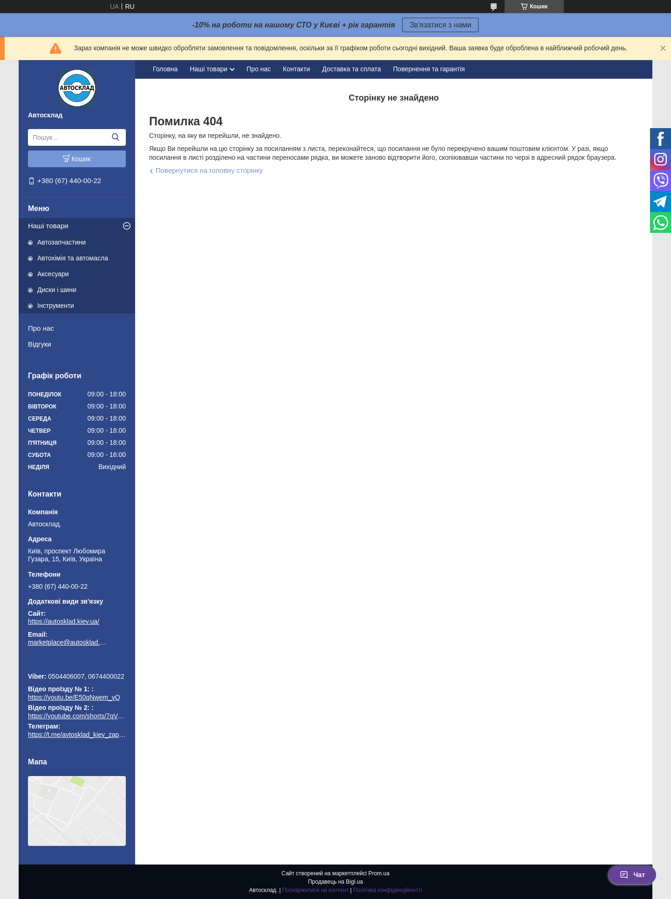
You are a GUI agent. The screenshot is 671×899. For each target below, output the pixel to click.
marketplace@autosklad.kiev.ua (67, 642)
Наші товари (48, 226)
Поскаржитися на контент (315, 890)
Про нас (41, 328)
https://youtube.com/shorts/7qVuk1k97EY (87, 716)
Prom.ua (379, 873)
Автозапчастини (61, 242)
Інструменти (55, 305)
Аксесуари (53, 274)
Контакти (296, 69)
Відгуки (39, 344)
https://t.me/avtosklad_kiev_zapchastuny (77, 663)
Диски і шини (56, 289)
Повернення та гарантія (429, 69)
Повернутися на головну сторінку (209, 170)
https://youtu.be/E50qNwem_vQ (74, 697)
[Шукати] (115, 137)
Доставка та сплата (351, 69)
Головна (165, 69)
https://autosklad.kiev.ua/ (63, 621)
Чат (632, 875)
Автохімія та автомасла (72, 258)
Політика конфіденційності (387, 890)
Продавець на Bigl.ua (335, 882)
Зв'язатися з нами (441, 25)
